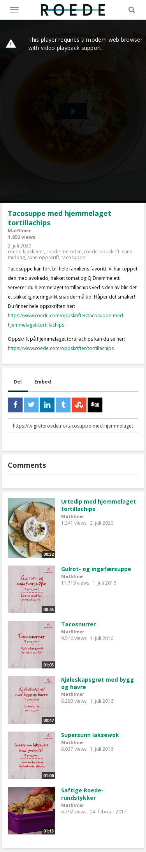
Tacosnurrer (78, 624)
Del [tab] (18, 381)
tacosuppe (73, 257)
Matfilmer (19, 230)
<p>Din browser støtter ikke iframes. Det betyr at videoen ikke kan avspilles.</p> (73, 111)
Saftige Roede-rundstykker (82, 794)
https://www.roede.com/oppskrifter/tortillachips (61, 348)
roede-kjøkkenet (26, 251)
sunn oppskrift (43, 257)
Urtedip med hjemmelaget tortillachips (98, 505)
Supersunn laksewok (90, 735)
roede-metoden (64, 251)
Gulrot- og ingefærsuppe (96, 569)
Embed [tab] (42, 381)
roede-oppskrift (102, 251)
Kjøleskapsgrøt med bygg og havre (97, 683)
